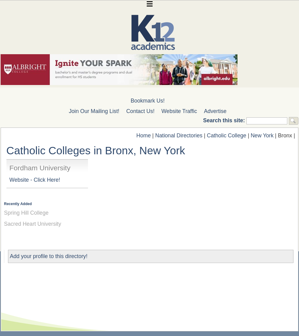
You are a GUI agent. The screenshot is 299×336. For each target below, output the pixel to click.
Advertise (215, 111)
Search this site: (224, 120)
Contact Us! (140, 111)
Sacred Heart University (32, 224)
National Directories (179, 135)
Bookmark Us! (148, 101)
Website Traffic (179, 111)
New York (262, 135)
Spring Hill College (26, 213)
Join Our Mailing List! (94, 111)
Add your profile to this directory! (48, 256)
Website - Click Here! (35, 180)
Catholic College (226, 135)
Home (143, 135)
